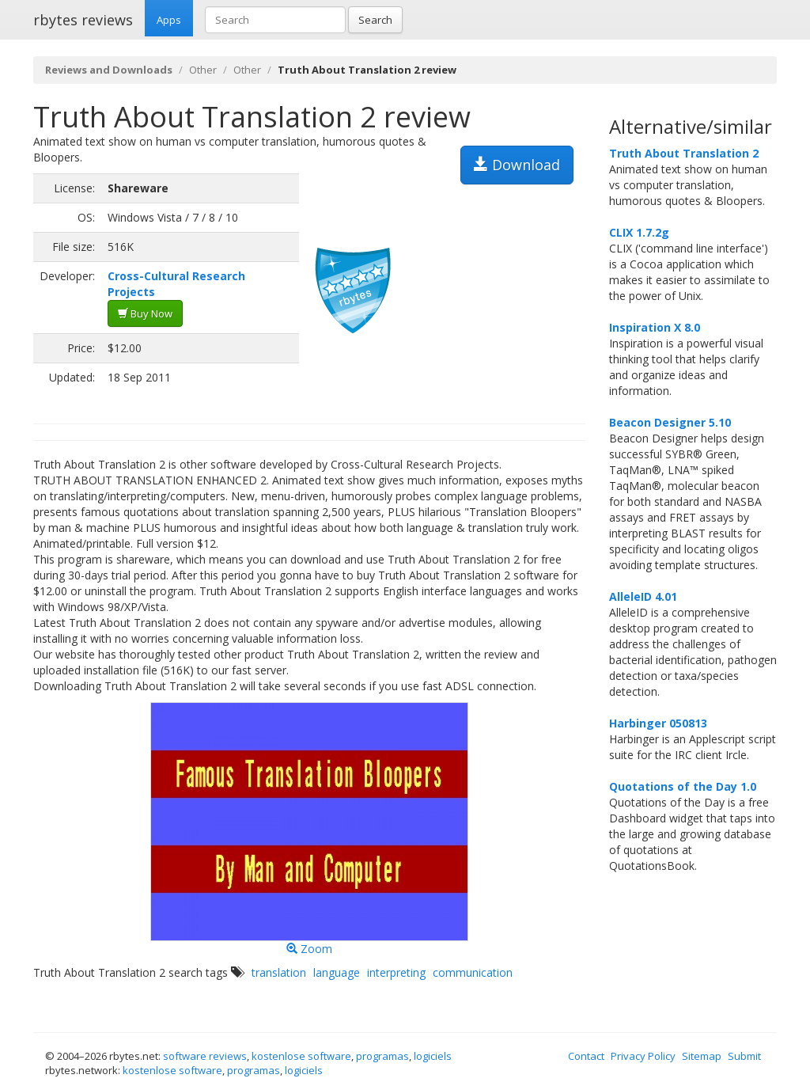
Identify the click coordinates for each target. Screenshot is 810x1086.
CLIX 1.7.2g (639, 232)
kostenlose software (301, 1056)
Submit (744, 1056)
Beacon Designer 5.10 (670, 422)
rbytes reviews (83, 19)
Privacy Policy (643, 1056)
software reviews (205, 1056)
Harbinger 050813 (658, 723)
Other (203, 70)
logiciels (433, 1056)
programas (382, 1056)
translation (279, 972)
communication (473, 972)
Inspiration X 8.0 (654, 327)
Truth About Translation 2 (684, 153)
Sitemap (701, 1056)
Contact (586, 1056)
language (336, 972)
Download (517, 164)
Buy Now (145, 313)
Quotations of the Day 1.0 (682, 786)
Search (375, 20)
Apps (169, 20)
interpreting (396, 972)
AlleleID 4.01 (643, 596)
